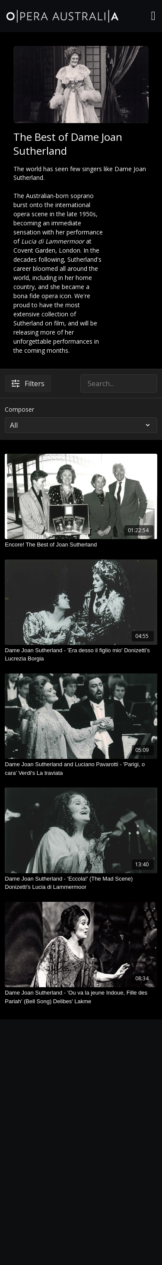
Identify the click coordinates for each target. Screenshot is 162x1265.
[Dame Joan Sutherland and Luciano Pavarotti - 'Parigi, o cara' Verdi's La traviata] (81, 768)
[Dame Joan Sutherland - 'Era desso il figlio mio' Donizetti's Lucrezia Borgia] (81, 654)
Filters (28, 383)
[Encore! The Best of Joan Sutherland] (81, 544)
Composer (19, 409)
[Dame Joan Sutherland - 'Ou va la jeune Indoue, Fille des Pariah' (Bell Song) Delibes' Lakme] (81, 997)
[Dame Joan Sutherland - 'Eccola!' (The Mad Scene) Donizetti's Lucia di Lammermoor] (81, 883)
